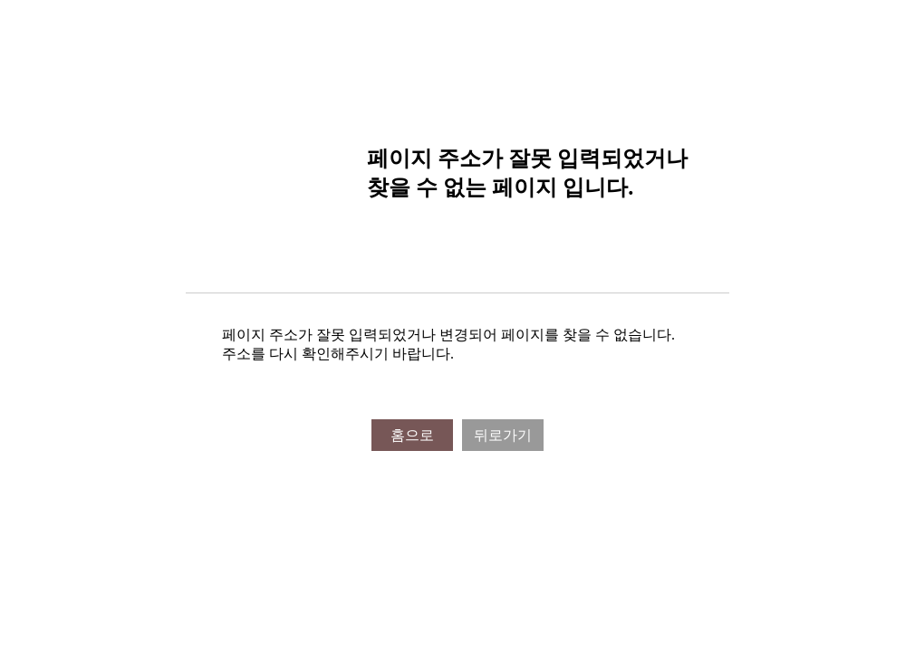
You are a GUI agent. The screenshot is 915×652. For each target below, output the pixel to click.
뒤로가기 (503, 435)
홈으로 (412, 435)
